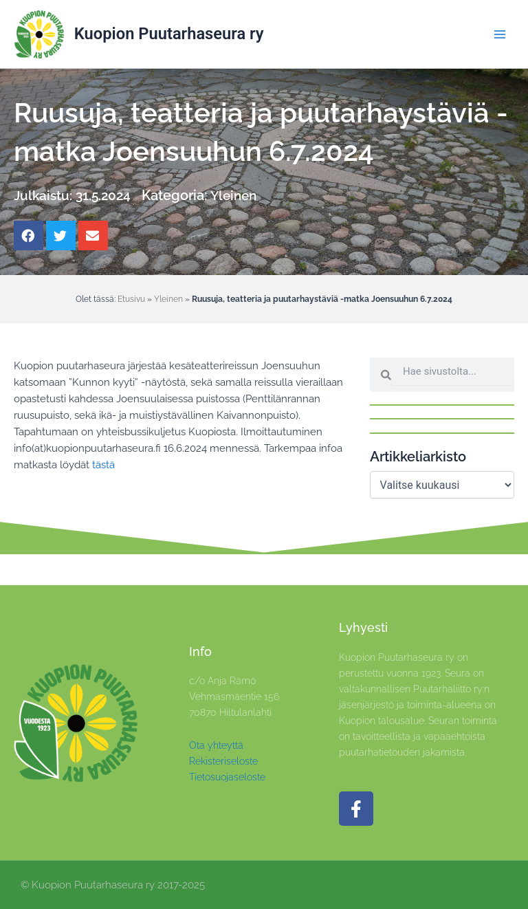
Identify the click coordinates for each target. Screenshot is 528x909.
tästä (103, 464)
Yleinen (239, 195)
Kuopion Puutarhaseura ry (169, 33)
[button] (28, 235)
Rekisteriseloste (223, 761)
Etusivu (131, 299)
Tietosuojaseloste (227, 776)
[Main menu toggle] (499, 34)
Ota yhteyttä (216, 745)
